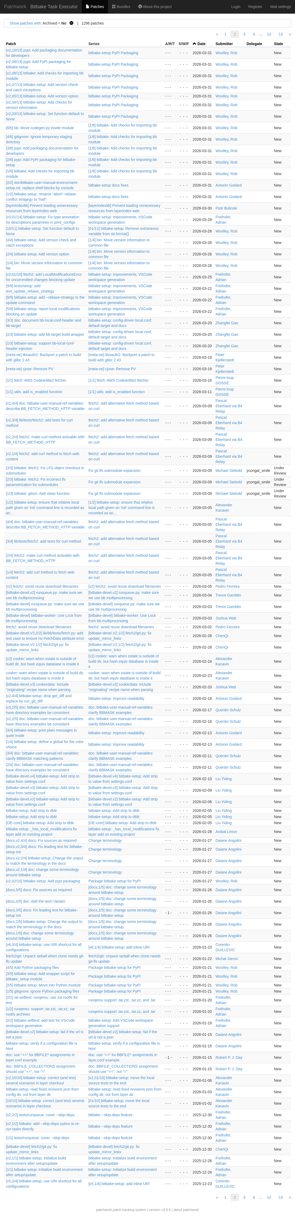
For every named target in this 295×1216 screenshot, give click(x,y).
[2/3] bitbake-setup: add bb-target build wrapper (45, 334)
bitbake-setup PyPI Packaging (113, 53)
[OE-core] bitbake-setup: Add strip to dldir (40, 823)
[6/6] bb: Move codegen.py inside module (40, 128)
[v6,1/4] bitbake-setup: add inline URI (119, 947)
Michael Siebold (229, 470)
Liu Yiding (224, 779)
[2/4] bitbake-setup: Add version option (37, 254)
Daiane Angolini (228, 840)
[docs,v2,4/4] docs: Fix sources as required (41, 840)
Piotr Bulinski (226, 208)
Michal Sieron (227, 959)
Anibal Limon (226, 832)
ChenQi (222, 636)
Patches (95, 7)
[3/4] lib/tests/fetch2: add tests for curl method (43, 541)
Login (235, 7)
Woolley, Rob (226, 53)
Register (255, 7)
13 (281, 34)
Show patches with (25, 23)
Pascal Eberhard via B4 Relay (229, 405)
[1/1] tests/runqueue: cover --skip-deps (38, 1138)
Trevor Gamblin (228, 595)
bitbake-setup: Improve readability (116, 698)
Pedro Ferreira (228, 586)
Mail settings (280, 7)
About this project (155, 7)
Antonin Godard (229, 185)
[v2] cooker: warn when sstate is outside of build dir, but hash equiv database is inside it (123, 661)
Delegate (254, 44)
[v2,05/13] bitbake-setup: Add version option (42, 96)
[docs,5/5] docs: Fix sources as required (39, 890)
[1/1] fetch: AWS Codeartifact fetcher (36, 380)
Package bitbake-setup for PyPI (114, 881)
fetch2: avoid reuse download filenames (38, 627)
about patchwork (186, 1210)
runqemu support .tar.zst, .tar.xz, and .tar (121, 1000)
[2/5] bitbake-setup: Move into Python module (43, 985)
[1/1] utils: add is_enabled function (34, 392)
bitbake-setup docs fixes (108, 185)
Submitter (224, 44)
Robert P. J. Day (229, 1057)
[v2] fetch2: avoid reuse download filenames (42, 586)
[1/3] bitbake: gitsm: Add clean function (38, 493)
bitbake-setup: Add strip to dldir (31, 810)
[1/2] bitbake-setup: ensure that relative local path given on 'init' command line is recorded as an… (45, 507)
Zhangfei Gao (227, 323)
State (278, 44)
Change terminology (105, 840)
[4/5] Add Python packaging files (32, 967)
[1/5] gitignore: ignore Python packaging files (42, 991)
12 (269, 34)
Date (201, 44)
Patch (11, 44)
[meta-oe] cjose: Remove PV (29, 369)
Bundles (121, 7)
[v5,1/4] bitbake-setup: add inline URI (119, 1184)
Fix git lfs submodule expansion (114, 470)
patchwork (104, 1210)
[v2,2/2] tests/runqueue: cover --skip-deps (40, 1115)
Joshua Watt (226, 618)
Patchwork (15, 6)
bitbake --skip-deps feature (110, 1115)
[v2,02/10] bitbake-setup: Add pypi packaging (43, 881)
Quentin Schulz (228, 710)
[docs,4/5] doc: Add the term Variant (35, 901)
